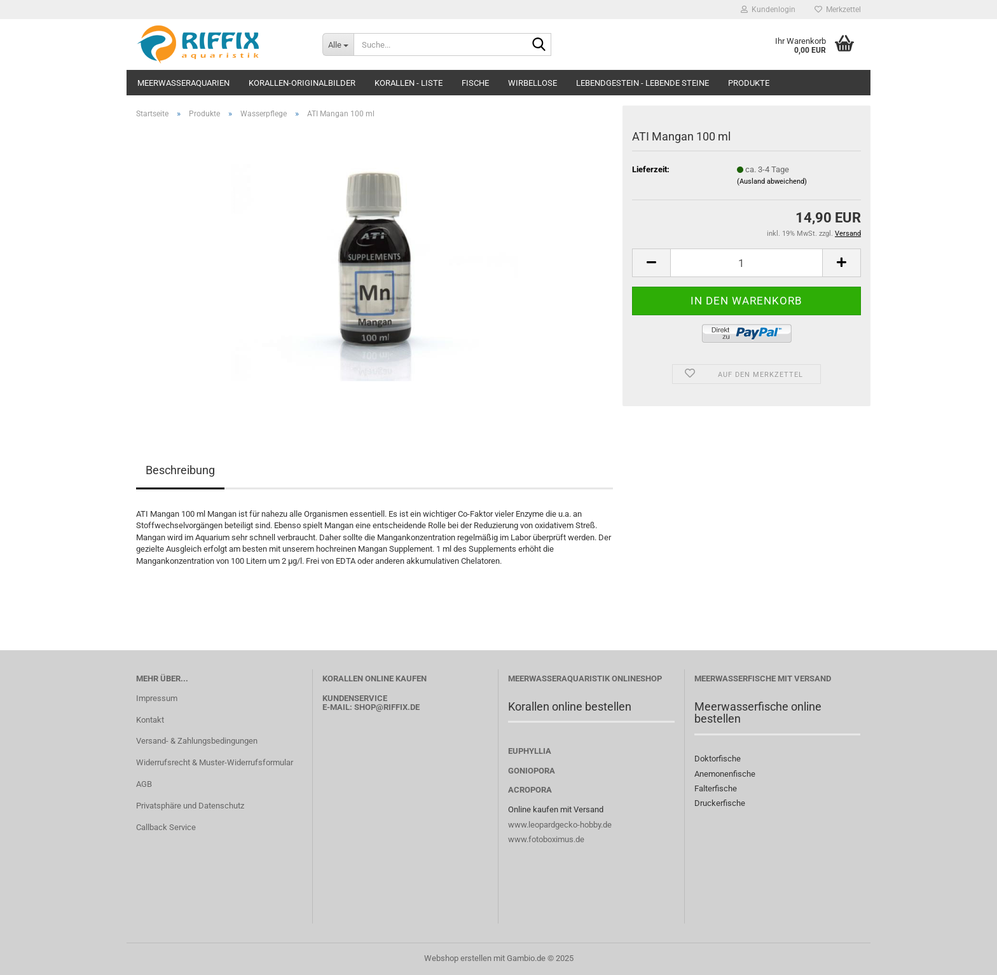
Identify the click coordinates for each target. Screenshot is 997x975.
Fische (475, 83)
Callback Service (166, 827)
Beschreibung (180, 470)
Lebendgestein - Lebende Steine (642, 83)
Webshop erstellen (458, 958)
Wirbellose (532, 83)
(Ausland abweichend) (772, 181)
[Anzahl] (746, 263)
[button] (651, 263)
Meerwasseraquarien (183, 83)
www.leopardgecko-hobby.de (560, 824)
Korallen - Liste (409, 83)
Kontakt (150, 720)
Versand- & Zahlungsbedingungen (197, 741)
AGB (144, 784)
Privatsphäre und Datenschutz (190, 805)
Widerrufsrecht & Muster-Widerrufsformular (214, 762)
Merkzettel (838, 9)
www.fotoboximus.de (546, 839)
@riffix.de (398, 707)
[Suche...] (338, 44)
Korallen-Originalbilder (302, 83)
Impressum (156, 698)
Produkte (748, 83)
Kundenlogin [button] (768, 9)
